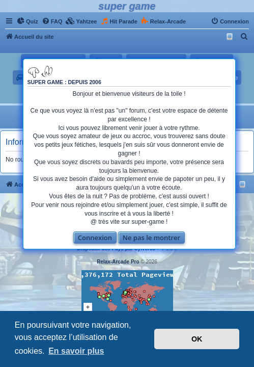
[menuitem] (27, 21)
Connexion (91, 237)
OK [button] (197, 339)
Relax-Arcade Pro (118, 262)
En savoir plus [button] (76, 351)
